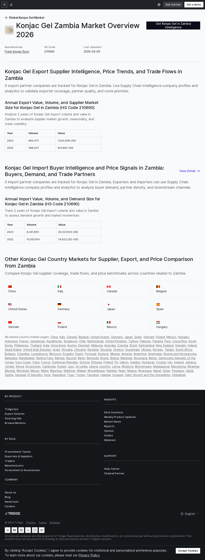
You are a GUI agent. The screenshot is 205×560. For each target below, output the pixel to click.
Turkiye (133, 341)
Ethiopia (96, 362)
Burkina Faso (44, 358)
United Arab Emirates (37, 349)
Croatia (161, 362)
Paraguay (178, 370)
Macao (34, 370)
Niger (122, 370)
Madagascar (161, 366)
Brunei (104, 358)
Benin (81, 358)
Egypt (79, 353)
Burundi (71, 358)
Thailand (35, 345)
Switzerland (146, 345)
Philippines (21, 345)
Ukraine (146, 349)
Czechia (122, 345)
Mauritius (56, 370)
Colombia (23, 353)
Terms (42, 522)
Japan (129, 337)
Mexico (171, 337)
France (23, 341)
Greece (118, 349)
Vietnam (148, 337)
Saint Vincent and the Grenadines (147, 375)
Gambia (135, 362)
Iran (170, 362)
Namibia (112, 370)
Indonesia (11, 341)
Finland (108, 362)
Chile (82, 341)
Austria (71, 345)
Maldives (69, 370)
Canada (72, 337)
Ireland (192, 345)
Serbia (9, 375)
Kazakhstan (54, 341)
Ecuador (68, 353)
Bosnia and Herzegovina (180, 353)
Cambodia (49, 366)
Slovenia (106, 349)
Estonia (84, 362)
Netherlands (95, 341)
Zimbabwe (179, 375)
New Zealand (165, 345)
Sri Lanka (81, 366)
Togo (70, 375)
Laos (71, 366)
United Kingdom (116, 341)
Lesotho (105, 366)
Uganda (105, 375)
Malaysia (97, 345)
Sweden (180, 345)
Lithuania (80, 349)
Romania (93, 349)
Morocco (55, 353)
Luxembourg (39, 353)
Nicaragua (145, 370)
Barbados (11, 358)
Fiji (116, 362)
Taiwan (169, 349)
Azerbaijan (155, 353)
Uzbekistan (37, 341)
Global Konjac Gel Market (24, 17)
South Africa (184, 349)
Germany (117, 337)
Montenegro (143, 366)
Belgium (83, 337)
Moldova (127, 366)
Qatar (189, 370)
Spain (138, 337)
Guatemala (132, 349)
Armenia (126, 353)
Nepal (157, 370)
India (46, 345)
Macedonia (178, 366)
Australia (110, 345)
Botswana (140, 358)
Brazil (133, 345)
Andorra (103, 353)
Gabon (124, 362)
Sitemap (54, 522)
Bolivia (114, 358)
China (54, 337)
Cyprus (45, 362)
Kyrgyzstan (33, 366)
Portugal (90, 353)
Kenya (20, 366)
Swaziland (58, 375)
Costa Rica (179, 341)
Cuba (35, 362)
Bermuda (93, 358)
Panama (158, 341)
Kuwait (61, 366)
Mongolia (23, 370)
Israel (56, 349)
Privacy (31, 522)
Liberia (93, 366)
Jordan (9, 366)
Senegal (20, 375)
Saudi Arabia (13, 349)
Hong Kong (58, 345)
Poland (160, 337)
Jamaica (190, 362)
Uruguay (118, 375)
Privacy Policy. (89, 555)
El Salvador (35, 375)
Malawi (81, 370)
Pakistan (145, 341)
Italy (62, 337)
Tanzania (93, 375)
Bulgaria (10, 353)
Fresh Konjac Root (17, 51)
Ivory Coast (23, 362)
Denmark (84, 345)
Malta (44, 370)
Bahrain (60, 358)
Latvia (116, 366)
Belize (153, 358)
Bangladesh (27, 358)
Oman (166, 370)
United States (99, 337)
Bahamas (126, 358)
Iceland (179, 362)
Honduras (148, 362)
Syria (47, 375)
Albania (115, 353)
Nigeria (132, 370)
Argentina (140, 353)
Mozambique (96, 370)
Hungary (183, 337)
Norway (158, 349)
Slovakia (66, 349)
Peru (168, 341)
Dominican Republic (65, 362)
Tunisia (80, 375)
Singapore (70, 341)
